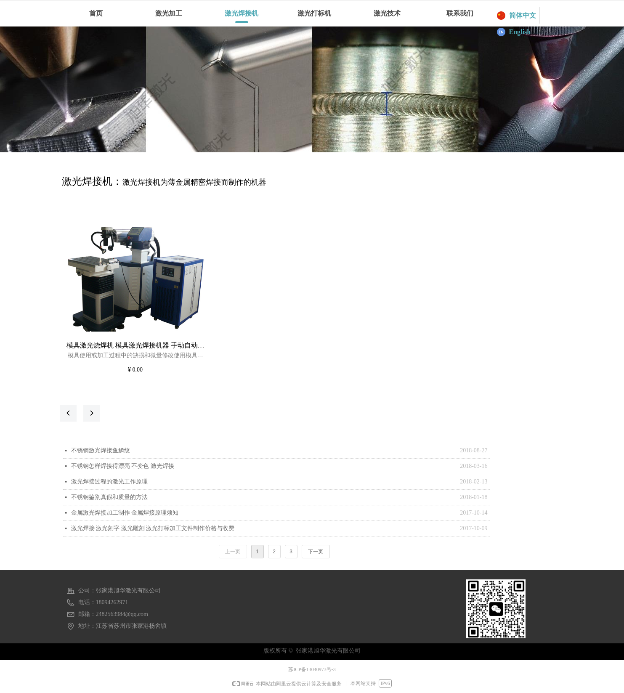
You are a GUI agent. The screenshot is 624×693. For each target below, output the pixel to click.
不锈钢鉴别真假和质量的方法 (109, 497)
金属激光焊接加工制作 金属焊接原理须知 (125, 513)
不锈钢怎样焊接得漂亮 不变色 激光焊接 (122, 466)
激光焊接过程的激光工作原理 (109, 481)
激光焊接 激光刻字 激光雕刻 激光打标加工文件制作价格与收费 (153, 528)
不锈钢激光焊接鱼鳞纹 (100, 450)
